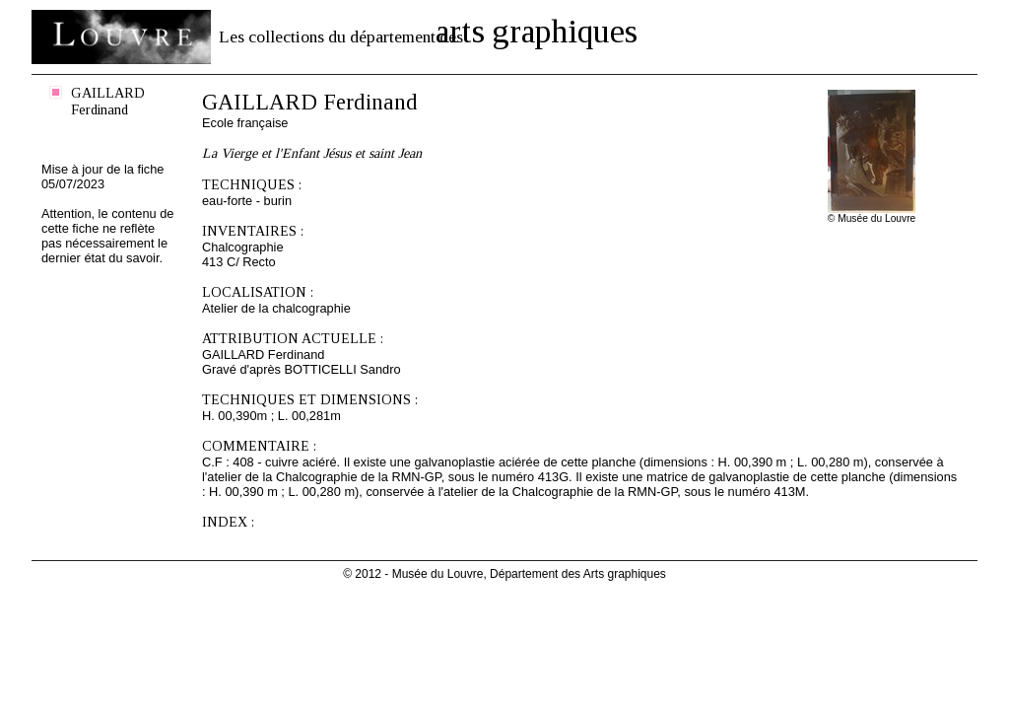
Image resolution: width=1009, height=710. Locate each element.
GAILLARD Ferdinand (108, 101)
